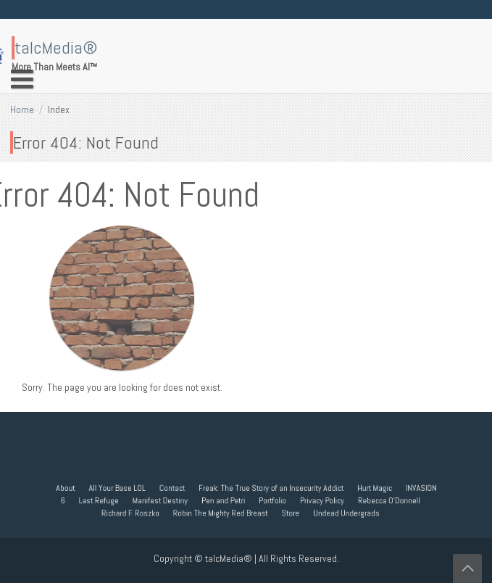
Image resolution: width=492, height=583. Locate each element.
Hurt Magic (367, 488)
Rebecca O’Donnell (380, 500)
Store (287, 512)
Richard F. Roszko (136, 512)
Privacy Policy (317, 500)
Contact (176, 488)
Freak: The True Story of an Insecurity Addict (269, 488)
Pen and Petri (224, 500)
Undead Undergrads (340, 512)
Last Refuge (106, 500)
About (75, 488)
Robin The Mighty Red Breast (222, 512)
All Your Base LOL (124, 488)
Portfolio (271, 500)
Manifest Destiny (164, 500)
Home (22, 109)
